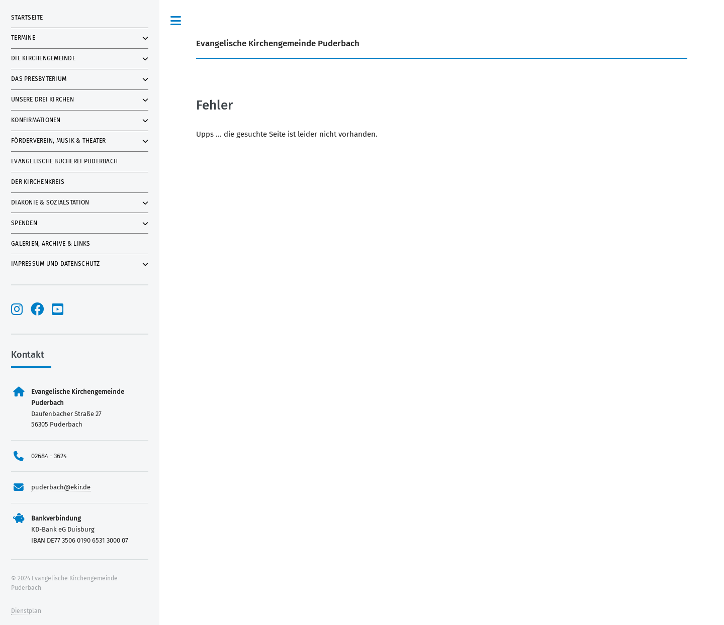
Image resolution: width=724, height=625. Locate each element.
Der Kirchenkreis (37, 181)
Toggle (176, 21)
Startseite (27, 17)
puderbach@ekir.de (60, 487)
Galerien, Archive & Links (50, 243)
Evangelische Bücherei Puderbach (64, 161)
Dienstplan (26, 610)
